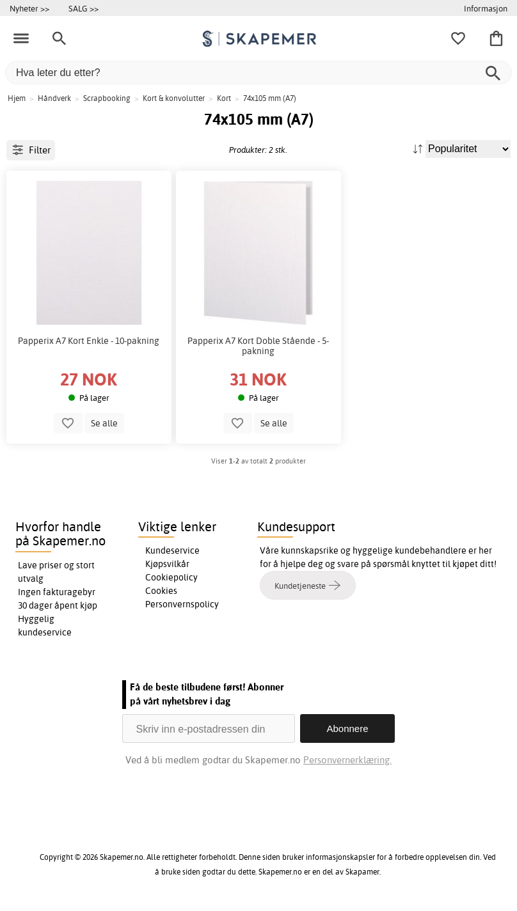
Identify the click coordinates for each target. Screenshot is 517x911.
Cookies (161, 590)
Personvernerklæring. (347, 760)
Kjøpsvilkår (167, 564)
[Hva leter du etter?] (258, 72)
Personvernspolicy (182, 604)
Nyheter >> (29, 8)
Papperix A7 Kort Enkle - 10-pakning (88, 341)
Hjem (17, 98)
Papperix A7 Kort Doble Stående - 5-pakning (258, 346)
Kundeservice (172, 550)
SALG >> (83, 8)
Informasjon (485, 8)
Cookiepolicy (171, 577)
